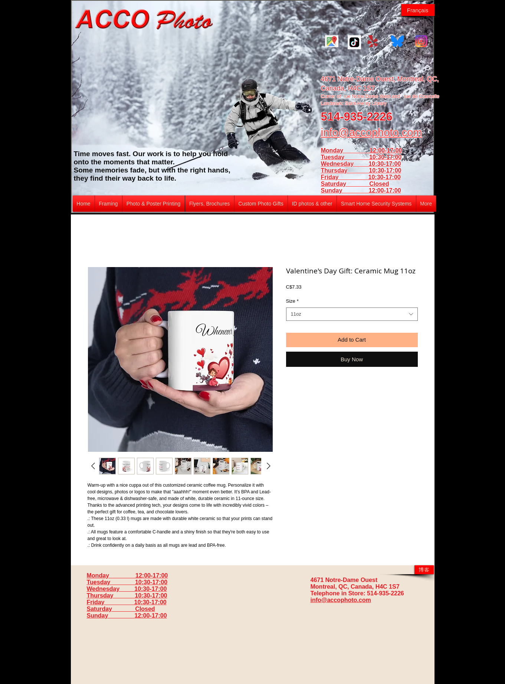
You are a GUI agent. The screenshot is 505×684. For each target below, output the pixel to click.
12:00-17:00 (384, 190)
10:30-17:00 (385, 170)
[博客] (424, 569)
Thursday (345, 170)
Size (292, 301)
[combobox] (352, 314)
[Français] (418, 10)
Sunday (345, 190)
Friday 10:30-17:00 (361, 177)
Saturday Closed (355, 184)
